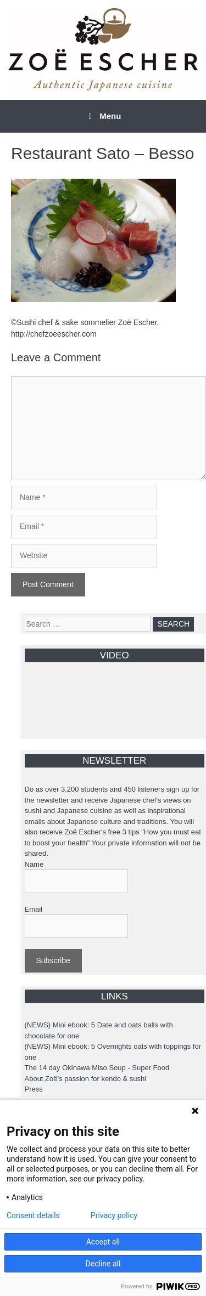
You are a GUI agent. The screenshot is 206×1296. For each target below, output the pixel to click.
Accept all (103, 1241)
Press (34, 1089)
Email (34, 909)
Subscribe (53, 960)
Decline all (103, 1263)
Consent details (33, 1215)
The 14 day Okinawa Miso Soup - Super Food (97, 1068)
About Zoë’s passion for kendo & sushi (86, 1079)
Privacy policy (114, 1215)
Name (34, 864)
